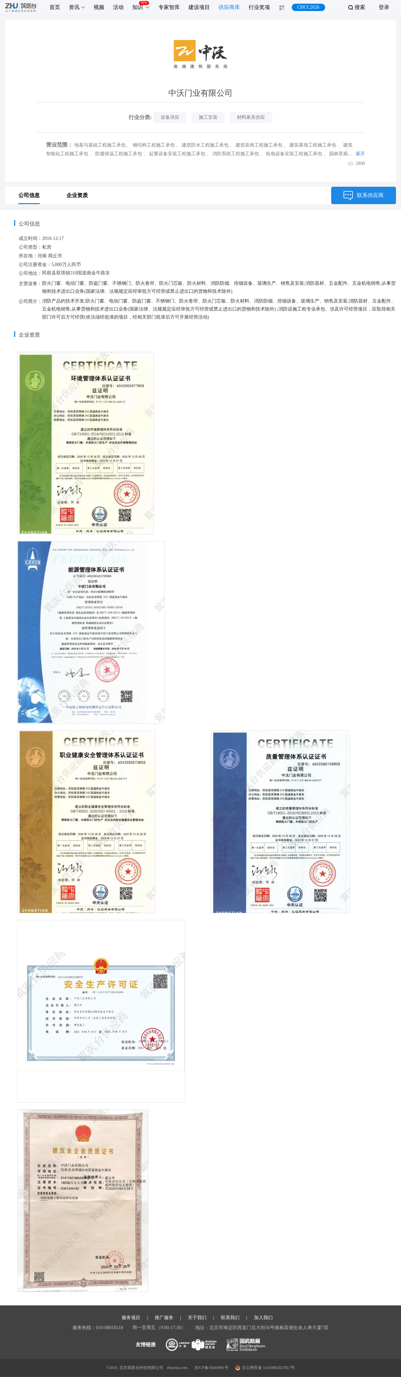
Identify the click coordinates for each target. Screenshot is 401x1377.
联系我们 (230, 1317)
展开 (360, 153)
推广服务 (164, 1317)
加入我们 (263, 1317)
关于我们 (197, 1317)
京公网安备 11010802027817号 (265, 1367)
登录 (384, 7)
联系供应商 (364, 195)
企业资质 (77, 195)
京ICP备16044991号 (211, 1367)
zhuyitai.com (177, 1367)
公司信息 (29, 195)
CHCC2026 (308, 7)
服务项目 (131, 1317)
